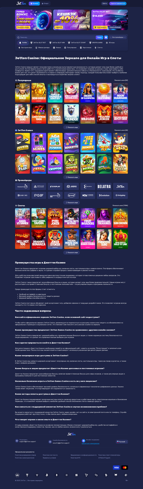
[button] (66, 30)
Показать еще (71, 127)
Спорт (45, 3)
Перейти (59, 27)
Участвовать (100, 27)
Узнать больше (115, 27)
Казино (34, 3)
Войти (105, 3)
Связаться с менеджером (90, 443)
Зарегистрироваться (118, 3)
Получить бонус (23, 27)
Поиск (99, 37)
